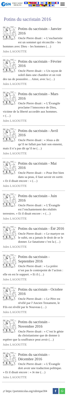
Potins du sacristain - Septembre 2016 (33, 259)
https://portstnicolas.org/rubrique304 (25, 391)
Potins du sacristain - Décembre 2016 (33, 356)
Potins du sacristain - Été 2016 (41, 228)
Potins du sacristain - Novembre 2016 (33, 324)
